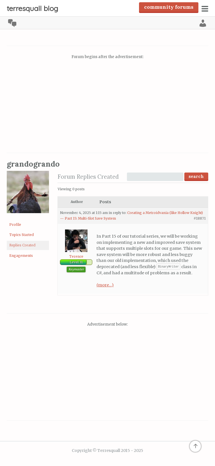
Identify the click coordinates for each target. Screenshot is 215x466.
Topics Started (21, 235)
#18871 (200, 218)
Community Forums (168, 7)
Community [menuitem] (12, 23)
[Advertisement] (107, 106)
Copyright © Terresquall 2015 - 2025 (107, 450)
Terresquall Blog (32, 8)
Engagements (21, 255)
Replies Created (22, 245)
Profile (15, 224)
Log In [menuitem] (203, 23)
